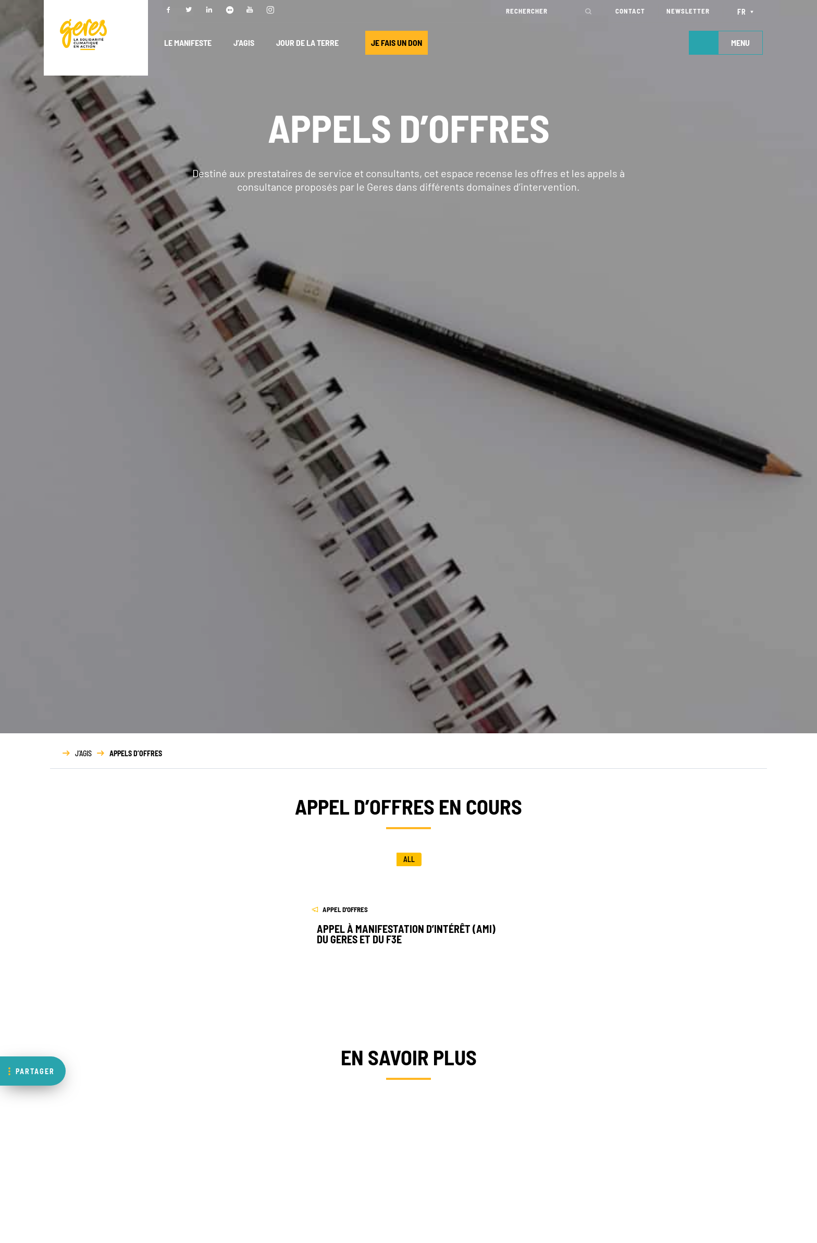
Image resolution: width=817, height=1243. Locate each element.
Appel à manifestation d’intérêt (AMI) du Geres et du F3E (406, 933)
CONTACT (630, 11)
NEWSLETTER (688, 11)
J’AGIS (243, 42)
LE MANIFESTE (188, 42)
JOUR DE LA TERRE (307, 42)
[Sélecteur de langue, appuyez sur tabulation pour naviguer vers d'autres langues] (747, 11)
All (409, 859)
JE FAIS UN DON (396, 42)
